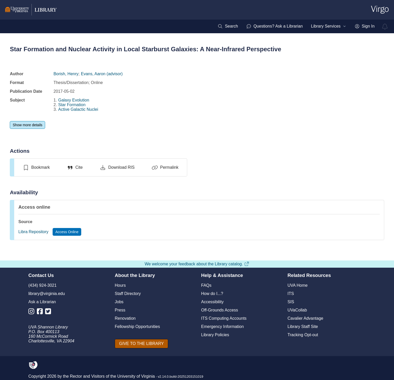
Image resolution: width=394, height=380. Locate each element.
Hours (120, 285)
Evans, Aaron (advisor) (102, 74)
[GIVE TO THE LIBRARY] (141, 343)
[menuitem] (228, 26)
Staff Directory (128, 293)
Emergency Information (222, 326)
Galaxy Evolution (73, 100)
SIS (291, 302)
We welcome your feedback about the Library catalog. (197, 264)
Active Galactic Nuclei (78, 109)
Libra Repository (33, 232)
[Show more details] (27, 125)
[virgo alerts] (385, 26)
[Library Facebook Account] (41, 312)
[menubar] (296, 26)
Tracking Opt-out (303, 335)
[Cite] (74, 167)
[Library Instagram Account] (32, 312)
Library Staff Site (303, 326)
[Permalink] (165, 167)
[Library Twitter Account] (49, 312)
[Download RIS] (117, 167)
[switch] (36, 167)
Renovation (125, 318)
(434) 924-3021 (42, 285)
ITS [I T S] (291, 293)
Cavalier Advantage (305, 318)
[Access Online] (67, 232)
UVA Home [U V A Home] (298, 285)
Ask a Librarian (42, 302)
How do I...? (212, 293)
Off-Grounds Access (219, 310)
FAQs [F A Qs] (206, 285)
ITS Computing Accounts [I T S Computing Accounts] (224, 318)
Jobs (119, 302)
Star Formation (72, 105)
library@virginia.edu (46, 293)
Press (120, 310)
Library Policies (215, 335)
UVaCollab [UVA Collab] (297, 310)
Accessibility (212, 302)
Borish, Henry (65, 74)
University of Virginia (136, 376)
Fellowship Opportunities (137, 326)
